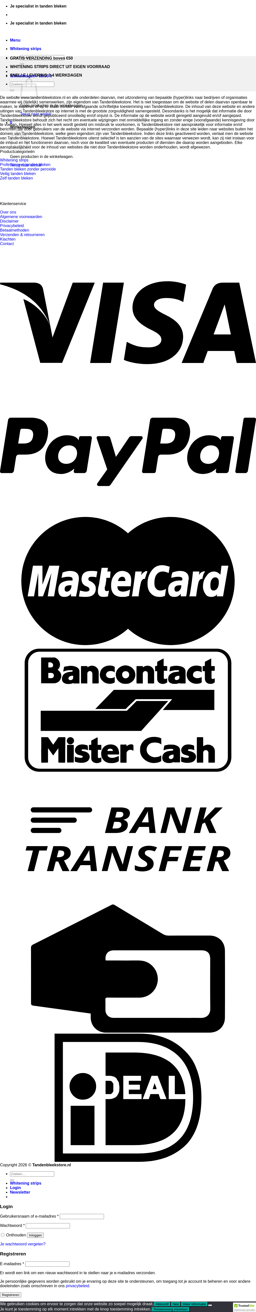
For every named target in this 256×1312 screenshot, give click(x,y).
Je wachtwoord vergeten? (23, 1244)
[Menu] (15, 40)
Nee (176, 1304)
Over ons (8, 212)
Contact (7, 244)
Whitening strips (25, 49)
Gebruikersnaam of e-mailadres (29, 1216)
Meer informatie (194, 1304)
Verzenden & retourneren (22, 235)
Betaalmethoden (14, 230)
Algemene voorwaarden (21, 217)
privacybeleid (77, 1286)
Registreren (10, 1295)
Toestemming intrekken (171, 1309)
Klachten (8, 239)
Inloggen (35, 1235)
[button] (244, 1307)
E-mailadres (12, 1264)
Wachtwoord (12, 1225)
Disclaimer (9, 221)
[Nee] (210, 1305)
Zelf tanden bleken (16, 178)
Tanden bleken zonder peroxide (28, 169)
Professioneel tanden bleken (25, 164)
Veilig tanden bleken (18, 173)
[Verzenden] (22, 64)
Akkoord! (162, 1304)
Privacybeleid (12, 226)
